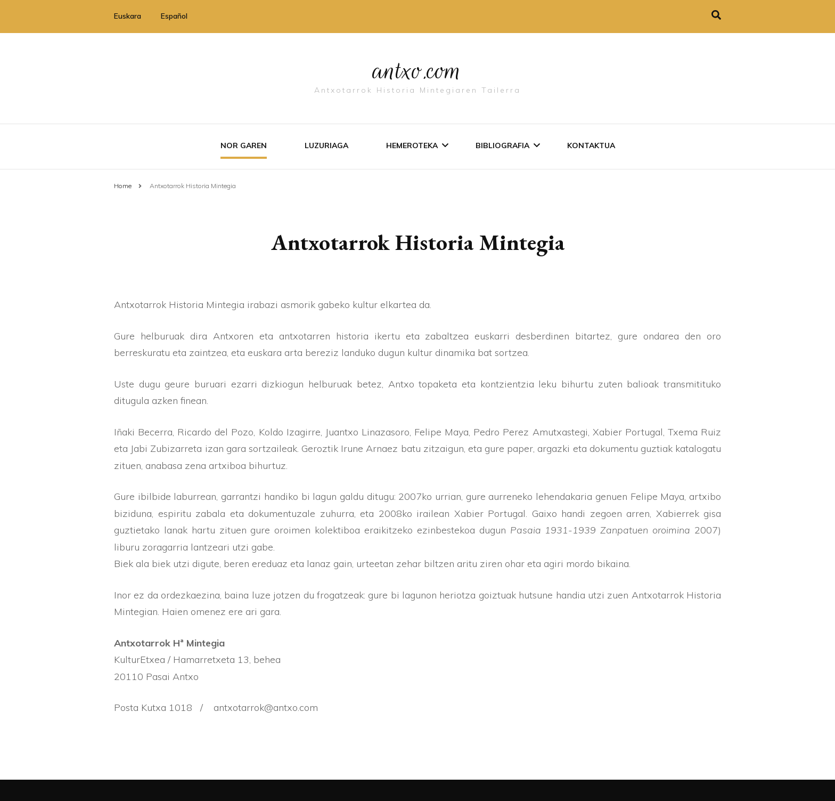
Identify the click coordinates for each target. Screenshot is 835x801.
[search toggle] (716, 15)
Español (174, 16)
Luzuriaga (326, 145)
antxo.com (417, 70)
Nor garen (243, 145)
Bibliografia (502, 145)
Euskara (127, 16)
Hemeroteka (412, 145)
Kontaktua (591, 145)
